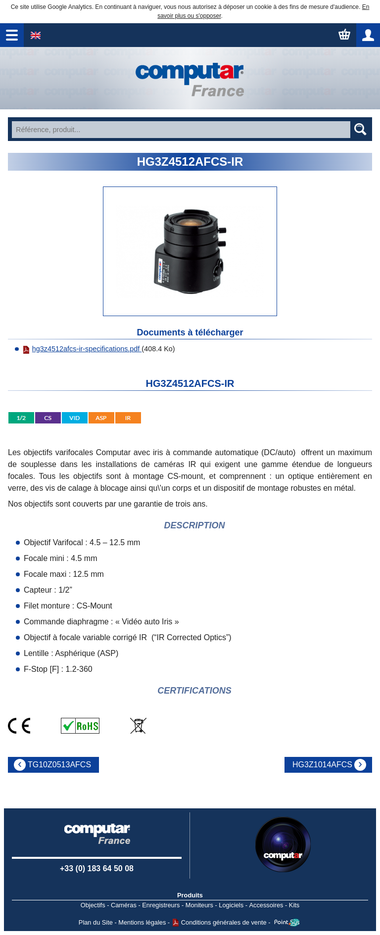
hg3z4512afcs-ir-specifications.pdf (82, 349)
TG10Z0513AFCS (59, 764)
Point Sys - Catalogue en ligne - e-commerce (286, 922)
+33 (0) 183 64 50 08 (97, 868)
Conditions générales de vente (224, 922)
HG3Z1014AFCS (322, 764)
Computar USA (283, 844)
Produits (190, 895)
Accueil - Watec (190, 78)
